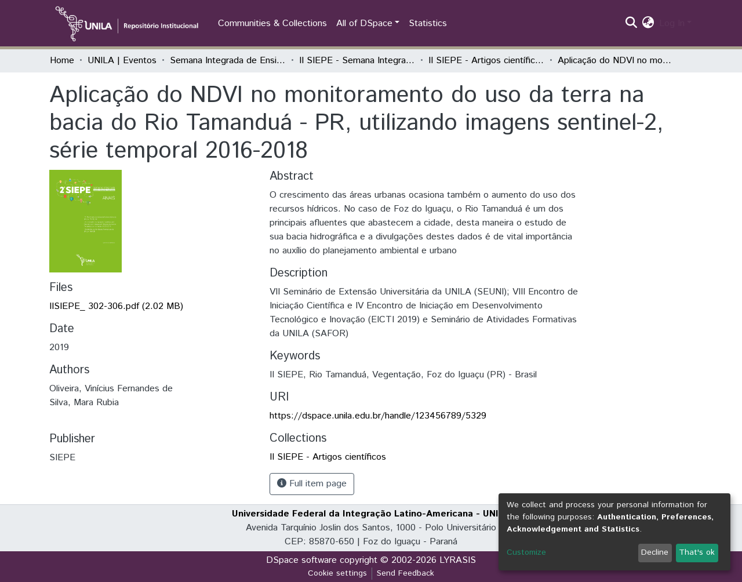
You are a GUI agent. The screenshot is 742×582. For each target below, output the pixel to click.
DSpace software (301, 560)
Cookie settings (337, 573)
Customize (526, 552)
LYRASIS (457, 560)
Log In (672, 23)
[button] (648, 24)
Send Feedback (405, 573)
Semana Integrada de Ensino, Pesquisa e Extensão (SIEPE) (228, 60)
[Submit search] (631, 24)
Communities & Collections (272, 23)
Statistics (428, 23)
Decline (654, 552)
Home (62, 60)
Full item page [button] (312, 483)
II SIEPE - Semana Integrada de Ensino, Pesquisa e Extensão (357, 60)
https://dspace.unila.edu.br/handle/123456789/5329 (378, 416)
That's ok (697, 552)
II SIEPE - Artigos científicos (486, 60)
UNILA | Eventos (122, 60)
